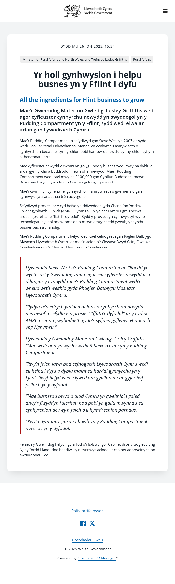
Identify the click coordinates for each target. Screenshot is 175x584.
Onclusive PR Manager (97, 558)
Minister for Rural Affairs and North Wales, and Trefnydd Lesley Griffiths (75, 59)
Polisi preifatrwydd (87, 510)
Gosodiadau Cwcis (87, 539)
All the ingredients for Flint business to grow (82, 100)
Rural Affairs (142, 59)
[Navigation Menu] (165, 11)
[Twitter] (92, 523)
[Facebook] (83, 523)
